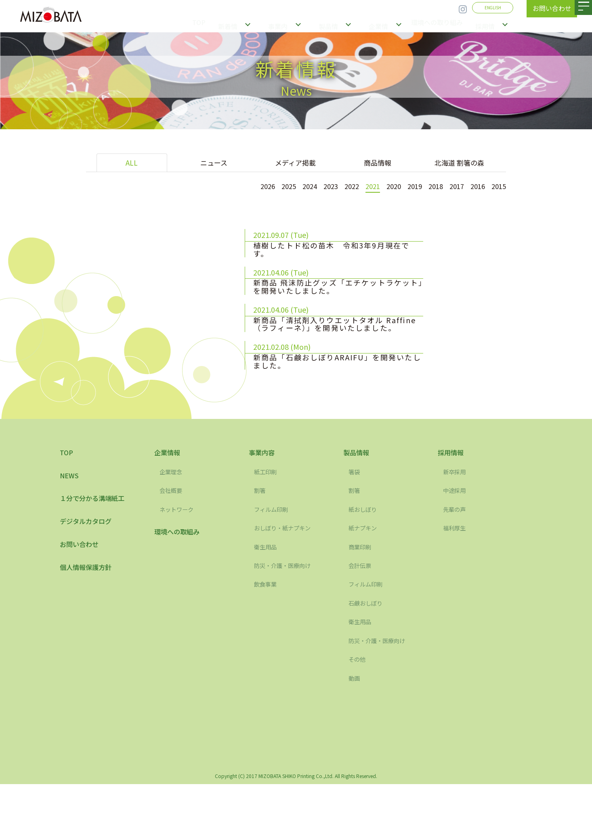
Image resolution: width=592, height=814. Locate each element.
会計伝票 (361, 595)
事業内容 (284, 24)
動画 (354, 708)
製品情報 (331, 24)
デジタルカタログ (89, 554)
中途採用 (456, 520)
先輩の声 (456, 539)
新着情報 (238, 24)
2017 (453, 186)
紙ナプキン (364, 558)
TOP (205, 24)
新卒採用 (456, 502)
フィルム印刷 (273, 539)
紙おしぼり (364, 539)
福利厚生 (456, 558)
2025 (272, 186)
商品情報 (377, 163)
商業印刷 (361, 576)
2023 (317, 186)
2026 (249, 186)
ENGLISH (492, 7)
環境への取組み (179, 562)
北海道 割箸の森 (459, 163)
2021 (362, 186)
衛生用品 (267, 576)
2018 (430, 186)
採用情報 (488, 24)
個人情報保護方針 (89, 602)
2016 (475, 186)
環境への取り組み (436, 24)
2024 (294, 186)
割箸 (260, 520)
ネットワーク (179, 539)
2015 (498, 186)
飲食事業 (267, 614)
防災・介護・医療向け (286, 595)
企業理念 (172, 502)
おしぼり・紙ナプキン (286, 558)
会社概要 (172, 520)
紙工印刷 (267, 502)
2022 (340, 186)
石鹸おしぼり (367, 633)
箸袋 (354, 502)
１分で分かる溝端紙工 (96, 530)
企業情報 (377, 24)
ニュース (213, 163)
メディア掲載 (295, 163)
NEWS (70, 506)
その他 (358, 689)
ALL (132, 163)
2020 (385, 186)
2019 (407, 186)
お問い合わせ (81, 578)
